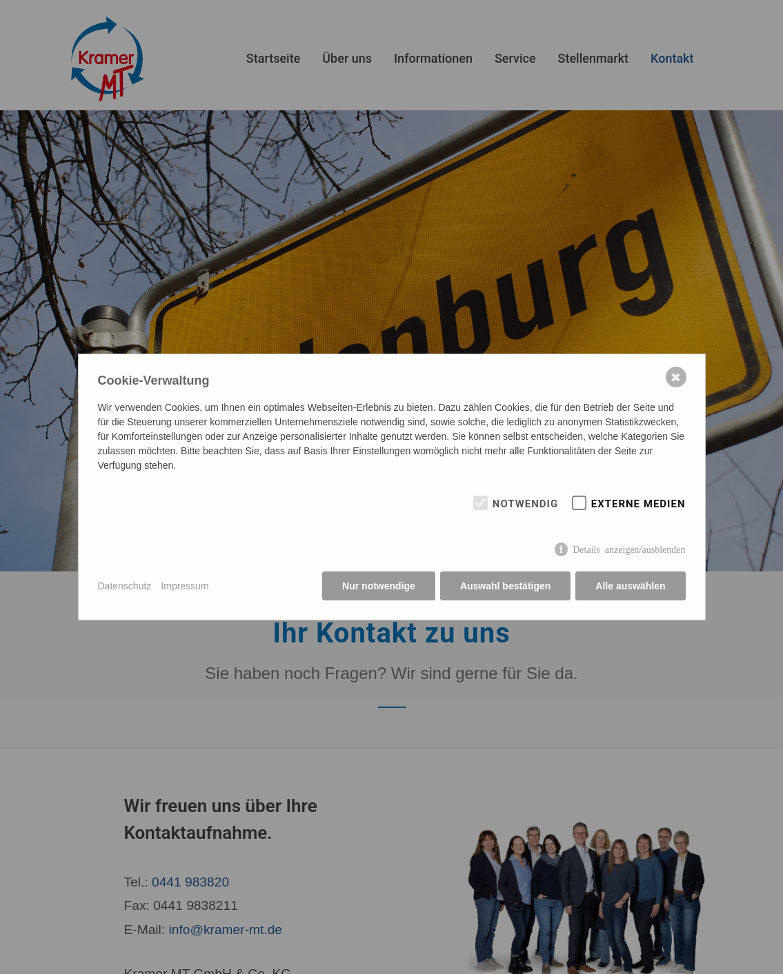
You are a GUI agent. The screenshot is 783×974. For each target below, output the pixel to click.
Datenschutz (125, 585)
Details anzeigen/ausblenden (629, 549)
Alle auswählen (630, 585)
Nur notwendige (378, 585)
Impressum (184, 585)
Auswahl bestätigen (505, 585)
